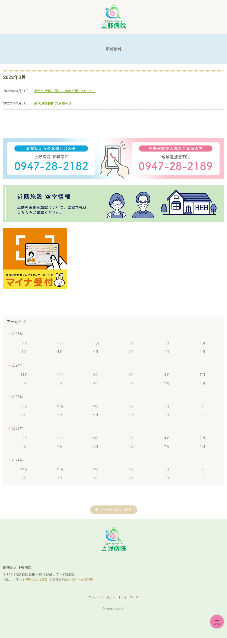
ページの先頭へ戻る (116, 510)
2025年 (17, 334)
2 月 (167, 383)
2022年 (17, 429)
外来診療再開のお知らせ (53, 103)
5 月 (59, 351)
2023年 (17, 397)
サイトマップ (130, 597)
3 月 (131, 415)
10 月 (95, 343)
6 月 (24, 351)
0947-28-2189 (82, 579)
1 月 (202, 351)
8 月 (167, 374)
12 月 (24, 374)
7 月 (202, 343)
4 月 (95, 351)
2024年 (17, 365)
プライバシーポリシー (103, 597)
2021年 (17, 460)
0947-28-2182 (36, 579)
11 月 (60, 406)
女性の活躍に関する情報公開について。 (64, 91)
